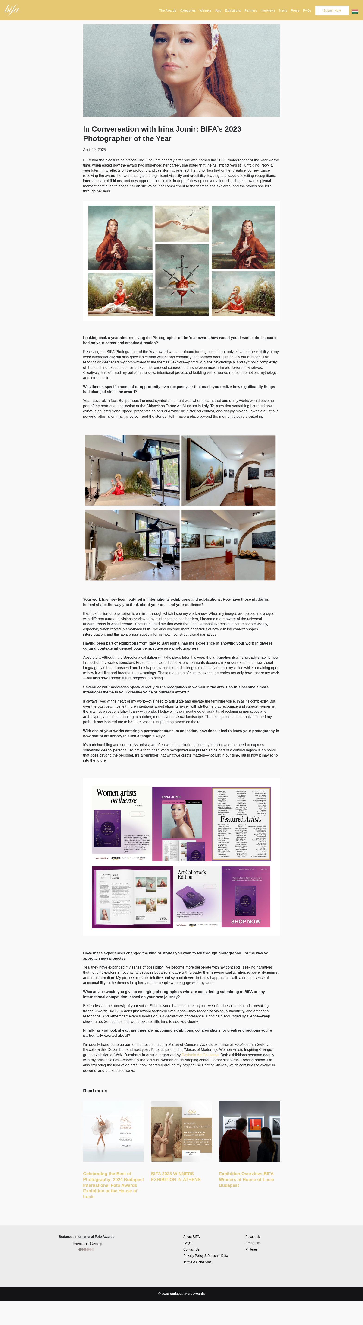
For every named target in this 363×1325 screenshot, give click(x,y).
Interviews (268, 10)
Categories (188, 10)
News (283, 10)
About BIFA (191, 1236)
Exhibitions (233, 10)
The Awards (167, 10)
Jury (218, 10)
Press (295, 10)
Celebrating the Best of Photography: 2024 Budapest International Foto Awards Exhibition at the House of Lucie (113, 1185)
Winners (205, 10)
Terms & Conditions (197, 1262)
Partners (250, 10)
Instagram (253, 1243)
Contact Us (191, 1249)
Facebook (253, 1236)
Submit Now (332, 10)
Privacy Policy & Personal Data (205, 1256)
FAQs (307, 10)
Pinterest (252, 1249)
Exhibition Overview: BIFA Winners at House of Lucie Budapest (246, 1179)
